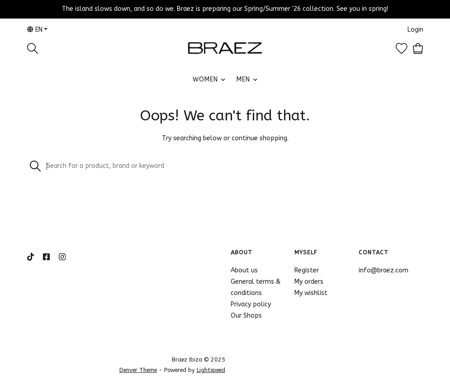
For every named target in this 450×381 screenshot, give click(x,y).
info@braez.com (383, 270)
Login (415, 29)
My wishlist (310, 293)
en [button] (35, 29)
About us (244, 270)
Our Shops (246, 315)
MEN (243, 79)
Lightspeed (211, 370)
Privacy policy (251, 304)
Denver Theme (138, 370)
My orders (308, 282)
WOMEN (205, 79)
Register (306, 270)
